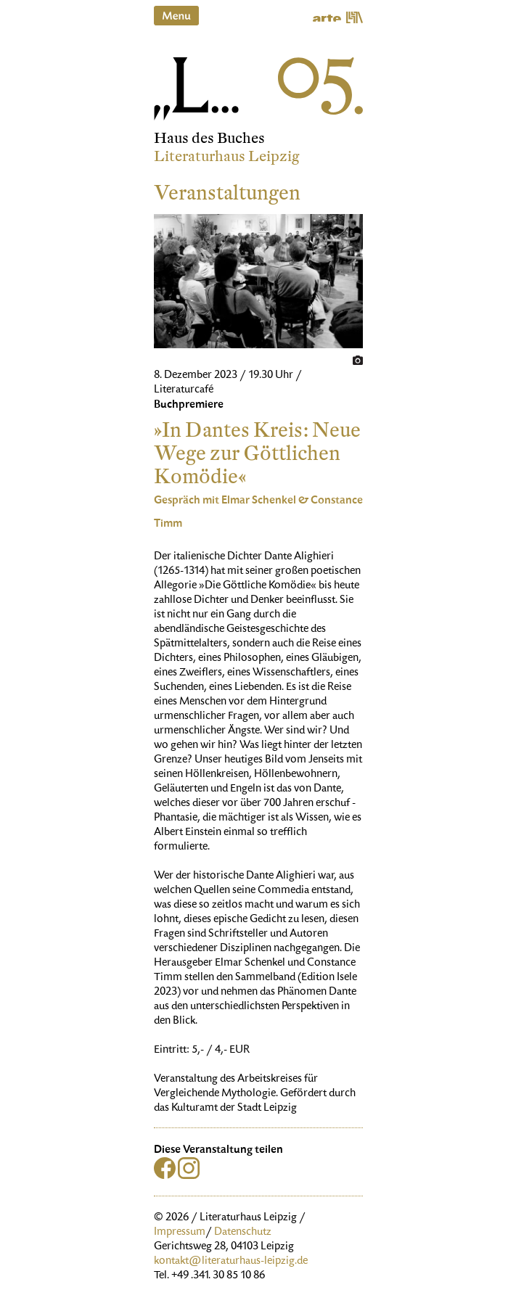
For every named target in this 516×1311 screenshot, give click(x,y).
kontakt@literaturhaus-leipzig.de (231, 1261)
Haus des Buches (209, 138)
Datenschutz (242, 1232)
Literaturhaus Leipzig (227, 156)
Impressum (179, 1232)
